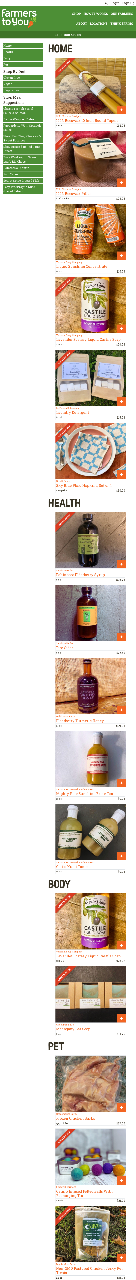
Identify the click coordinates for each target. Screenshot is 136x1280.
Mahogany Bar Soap (73, 1029)
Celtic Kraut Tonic (72, 866)
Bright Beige (63, 481)
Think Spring (121, 24)
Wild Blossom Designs (68, 116)
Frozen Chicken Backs (75, 1118)
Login (115, 3)
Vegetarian (11, 90)
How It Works (96, 14)
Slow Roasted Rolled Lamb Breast (21, 149)
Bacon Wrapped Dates (18, 119)
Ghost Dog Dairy (65, 1024)
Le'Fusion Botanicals (67, 408)
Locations (99, 24)
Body (7, 58)
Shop (76, 14)
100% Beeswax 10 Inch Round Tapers (87, 120)
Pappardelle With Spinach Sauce (22, 128)
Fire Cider (64, 648)
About (81, 24)
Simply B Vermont (66, 1186)
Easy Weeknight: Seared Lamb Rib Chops (20, 159)
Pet (5, 64)
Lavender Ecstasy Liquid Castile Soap (88, 339)
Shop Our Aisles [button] (68, 35)
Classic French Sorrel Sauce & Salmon (18, 111)
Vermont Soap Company (69, 262)
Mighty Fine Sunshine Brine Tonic (86, 793)
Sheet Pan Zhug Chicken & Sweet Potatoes (22, 138)
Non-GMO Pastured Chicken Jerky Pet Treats (89, 1270)
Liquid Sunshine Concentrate (81, 266)
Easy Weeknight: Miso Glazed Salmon (19, 189)
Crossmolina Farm (66, 1113)
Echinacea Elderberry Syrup (80, 575)
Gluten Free (11, 77)
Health (8, 52)
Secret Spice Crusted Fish (21, 180)
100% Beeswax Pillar (73, 193)
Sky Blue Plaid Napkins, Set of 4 (84, 485)
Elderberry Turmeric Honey (80, 721)
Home (7, 45)
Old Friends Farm (65, 716)
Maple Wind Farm (66, 1264)
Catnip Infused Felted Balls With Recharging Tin (84, 1193)
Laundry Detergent (72, 412)
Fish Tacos (10, 174)
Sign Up (128, 3)
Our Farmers (122, 14)
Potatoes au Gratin (16, 168)
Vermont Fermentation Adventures (75, 789)
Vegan (7, 84)
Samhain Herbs (64, 570)
